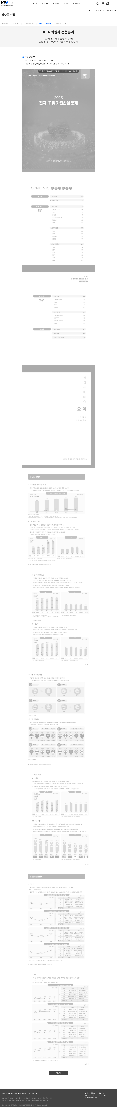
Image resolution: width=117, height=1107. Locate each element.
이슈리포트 (16, 24)
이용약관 (4, 1093)
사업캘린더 (5, 24)
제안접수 (60, 24)
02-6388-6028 (90, 1095)
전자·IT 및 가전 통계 (46, 24)
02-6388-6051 (103, 1095)
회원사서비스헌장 (25, 1093)
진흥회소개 (76, 4)
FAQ (69, 24)
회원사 (66, 4)
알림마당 (45, 4)
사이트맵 (34, 1093)
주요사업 (35, 4)
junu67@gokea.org (91, 1097)
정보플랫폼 (56, 4)
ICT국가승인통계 (30, 24)
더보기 (58, 1073)
